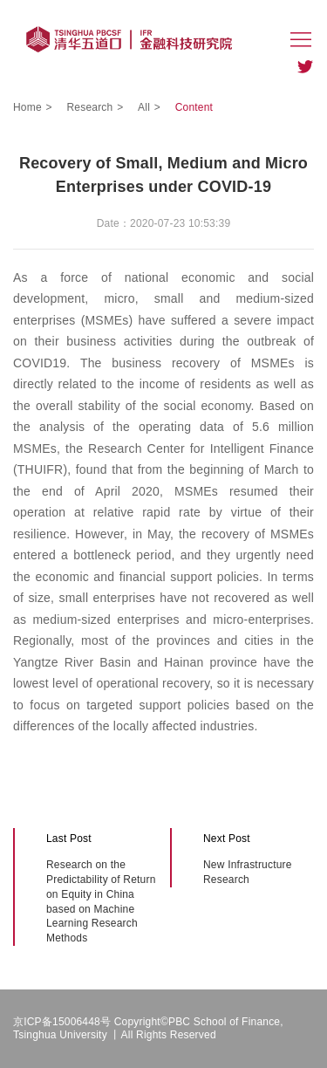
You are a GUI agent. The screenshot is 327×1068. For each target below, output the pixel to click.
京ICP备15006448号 (62, 1022)
